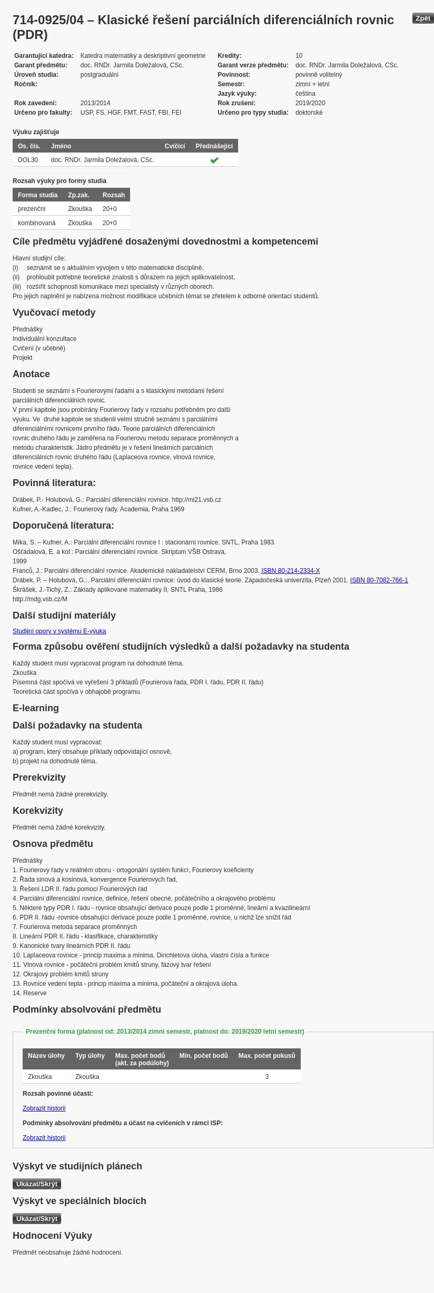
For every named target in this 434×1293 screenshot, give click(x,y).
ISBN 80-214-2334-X (290, 570)
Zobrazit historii (44, 1108)
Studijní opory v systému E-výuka (59, 631)
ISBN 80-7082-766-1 (379, 580)
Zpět (423, 18)
